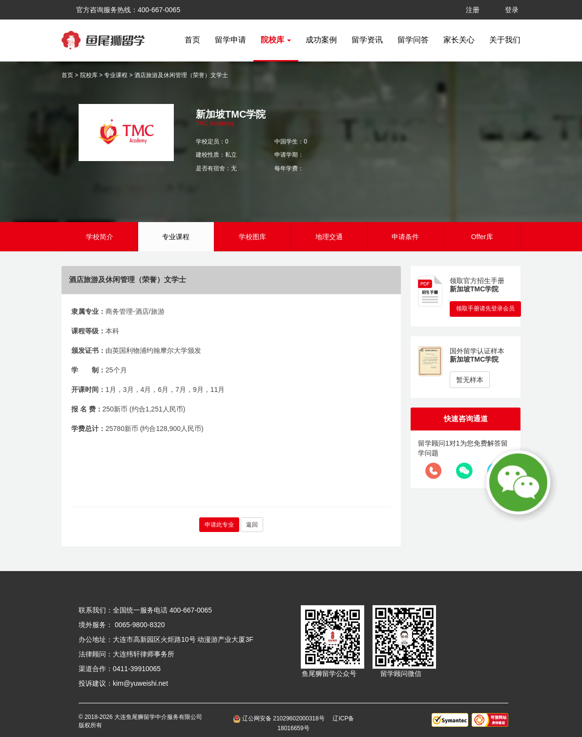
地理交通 (329, 237)
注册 (472, 10)
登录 (512, 10)
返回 (252, 524)
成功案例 (321, 40)
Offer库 (482, 237)
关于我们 (504, 40)
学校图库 (252, 237)
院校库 (89, 75)
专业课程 (115, 75)
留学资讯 (367, 40)
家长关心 (459, 40)
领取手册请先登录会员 (485, 308)
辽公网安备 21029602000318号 (280, 718)
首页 (192, 40)
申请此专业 (219, 524)
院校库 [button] (276, 40)
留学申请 (230, 40)
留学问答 (413, 40)
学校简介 (99, 237)
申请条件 (405, 237)
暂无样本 (469, 380)
